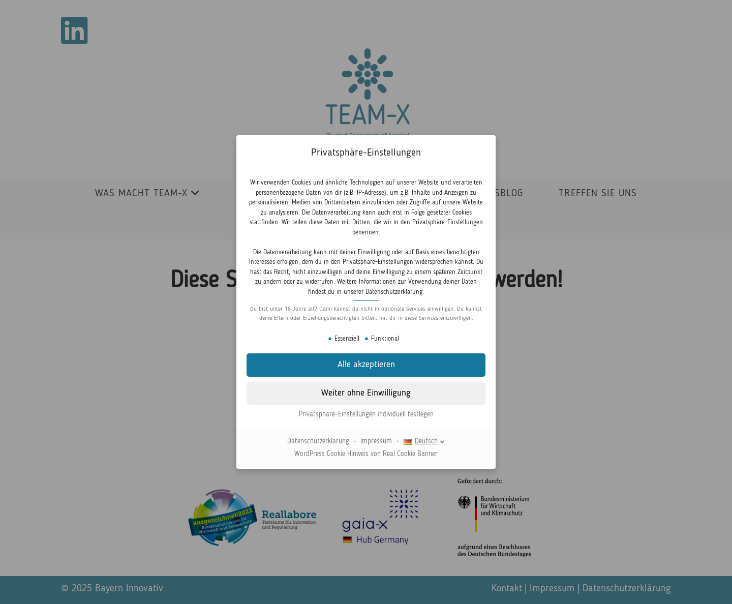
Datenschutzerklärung (393, 292)
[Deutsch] (424, 441)
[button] (366, 393)
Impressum (376, 441)
